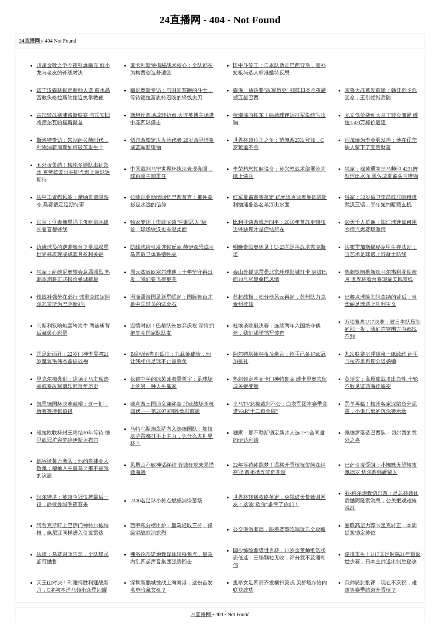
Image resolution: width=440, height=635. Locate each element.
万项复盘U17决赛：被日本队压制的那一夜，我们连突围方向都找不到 (383, 329)
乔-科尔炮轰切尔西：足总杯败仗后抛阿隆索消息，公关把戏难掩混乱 (382, 500)
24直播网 (201, 614)
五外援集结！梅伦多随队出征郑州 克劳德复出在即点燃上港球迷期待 (73, 172)
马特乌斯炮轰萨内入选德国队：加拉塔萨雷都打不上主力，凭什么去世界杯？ (171, 436)
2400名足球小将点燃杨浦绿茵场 (166, 501)
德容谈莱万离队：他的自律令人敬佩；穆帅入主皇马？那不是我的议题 (73, 468)
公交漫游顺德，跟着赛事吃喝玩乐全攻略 (279, 529)
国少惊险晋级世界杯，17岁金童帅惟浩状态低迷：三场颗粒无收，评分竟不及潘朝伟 (279, 557)
